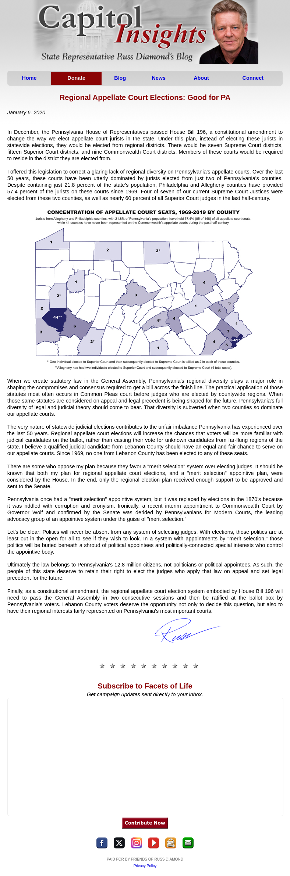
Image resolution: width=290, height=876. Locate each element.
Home (29, 78)
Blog (120, 78)
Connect (253, 78)
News (158, 78)
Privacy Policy (145, 866)
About (201, 78)
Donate (76, 78)
